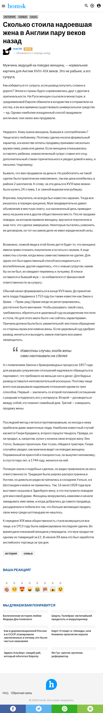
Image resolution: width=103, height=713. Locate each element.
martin (17, 48)
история (11, 553)
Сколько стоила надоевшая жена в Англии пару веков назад (47, 32)
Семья (23, 17)
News (33, 17)
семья (28, 553)
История (9, 17)
